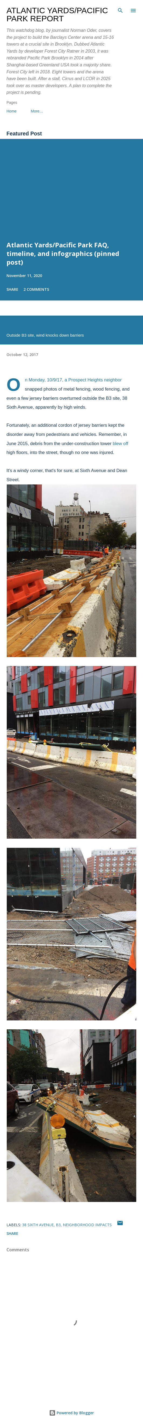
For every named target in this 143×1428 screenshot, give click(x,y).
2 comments (36, 289)
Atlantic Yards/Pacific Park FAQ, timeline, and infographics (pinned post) (62, 253)
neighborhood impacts (87, 1224)
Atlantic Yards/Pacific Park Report (57, 14)
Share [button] (12, 289)
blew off (120, 443)
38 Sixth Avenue (38, 1224)
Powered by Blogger (71, 1412)
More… (37, 111)
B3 (58, 1224)
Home (11, 111)
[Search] (120, 9)
